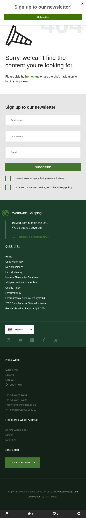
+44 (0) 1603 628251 (16, 394)
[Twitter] (56, 340)
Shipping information (30, 237)
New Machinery (14, 267)
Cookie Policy (13, 287)
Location (13, 384)
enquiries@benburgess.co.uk (20, 404)
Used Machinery (14, 261)
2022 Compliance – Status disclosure (26, 303)
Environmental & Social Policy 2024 (25, 298)
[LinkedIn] (32, 340)
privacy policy (64, 187)
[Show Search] (79, 513)
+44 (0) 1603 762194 (16, 399)
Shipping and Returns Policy (21, 282)
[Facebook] (44, 340)
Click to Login (23, 462)
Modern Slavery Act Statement (22, 277)
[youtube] (20, 340)
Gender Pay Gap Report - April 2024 (25, 308)
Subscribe (43, 167)
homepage (32, 76)
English (15, 329)
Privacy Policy (13, 292)
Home (8, 256)
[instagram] (8, 340)
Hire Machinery (13, 272)
